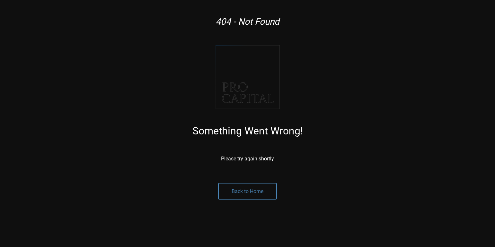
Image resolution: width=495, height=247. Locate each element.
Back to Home (247, 191)
